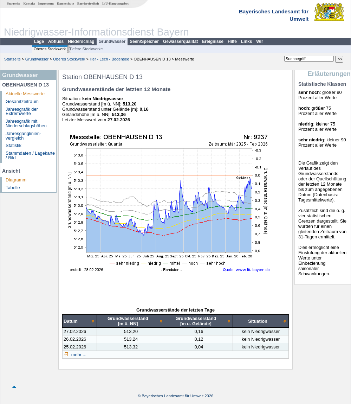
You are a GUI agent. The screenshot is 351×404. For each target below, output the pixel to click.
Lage (39, 41)
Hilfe (232, 41)
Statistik (13, 145)
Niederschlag (81, 41)
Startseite (13, 3)
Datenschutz (65, 3)
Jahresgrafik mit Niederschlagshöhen (26, 123)
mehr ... (78, 354)
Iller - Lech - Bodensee (109, 59)
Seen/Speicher (144, 41)
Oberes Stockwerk (50, 49)
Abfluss (56, 41)
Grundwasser (112, 41)
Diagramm (16, 179)
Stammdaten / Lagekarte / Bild (30, 155)
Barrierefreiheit (88, 3)
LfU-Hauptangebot (115, 3)
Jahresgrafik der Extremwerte (22, 111)
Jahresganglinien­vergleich (23, 136)
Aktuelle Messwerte (25, 93)
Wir (259, 41)
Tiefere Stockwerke (86, 49)
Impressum (46, 3)
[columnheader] (80, 321)
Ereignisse (212, 41)
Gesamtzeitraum (22, 101)
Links (246, 41)
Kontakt (29, 3)
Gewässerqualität (180, 41)
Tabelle (13, 187)
